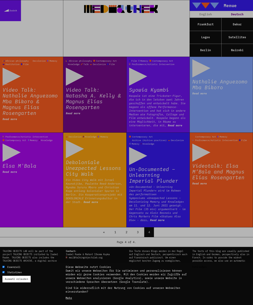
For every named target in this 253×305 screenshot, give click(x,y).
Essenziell (13, 267)
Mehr (69, 298)
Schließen (199, 267)
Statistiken (14, 272)
